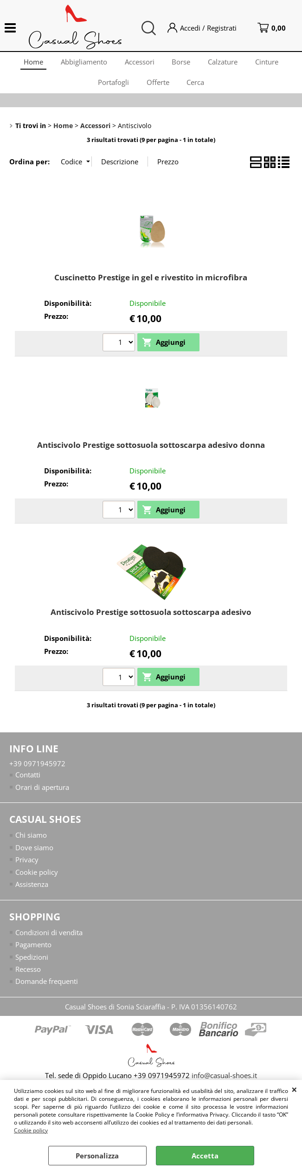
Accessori (139, 62)
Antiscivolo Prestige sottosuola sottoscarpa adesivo (151, 617)
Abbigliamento (82, 62)
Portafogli (112, 85)
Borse (182, 62)
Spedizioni (31, 962)
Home (31, 62)
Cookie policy (31, 1130)
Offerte (158, 85)
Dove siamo (34, 852)
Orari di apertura (42, 792)
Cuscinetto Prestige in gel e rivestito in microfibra (150, 282)
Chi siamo (31, 840)
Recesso (28, 974)
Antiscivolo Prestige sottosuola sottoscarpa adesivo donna (151, 450)
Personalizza (97, 1155)
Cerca (197, 85)
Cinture (269, 62)
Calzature (224, 62)
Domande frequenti (46, 986)
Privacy (27, 865)
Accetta (205, 1155)
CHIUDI (294, 1089)
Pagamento (33, 950)
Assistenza (31, 889)
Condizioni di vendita (49, 937)
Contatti (27, 780)
